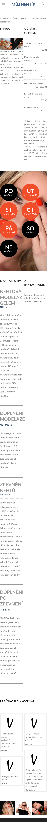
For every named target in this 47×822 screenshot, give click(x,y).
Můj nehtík (23, 4)
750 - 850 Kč (5, 494)
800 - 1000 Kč (6, 425)
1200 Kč (3, 307)
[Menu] (3, 4)
